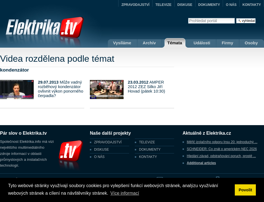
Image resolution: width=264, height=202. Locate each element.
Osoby (251, 42)
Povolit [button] (245, 190)
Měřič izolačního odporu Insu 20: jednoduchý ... (222, 142)
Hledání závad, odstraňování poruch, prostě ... (221, 156)
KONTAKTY (251, 5)
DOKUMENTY (209, 5)
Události (202, 42)
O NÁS (231, 5)
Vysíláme (122, 42)
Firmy (227, 42)
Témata (174, 42)
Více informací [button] (124, 193)
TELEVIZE (163, 5)
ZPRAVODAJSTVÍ (135, 5)
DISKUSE (184, 5)
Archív (149, 42)
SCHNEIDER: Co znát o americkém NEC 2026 (222, 149)
